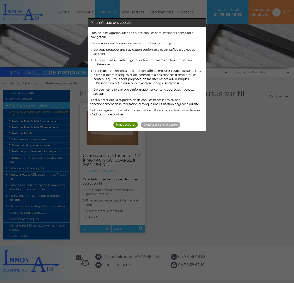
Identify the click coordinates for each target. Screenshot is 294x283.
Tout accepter (126, 124)
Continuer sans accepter (160, 124)
